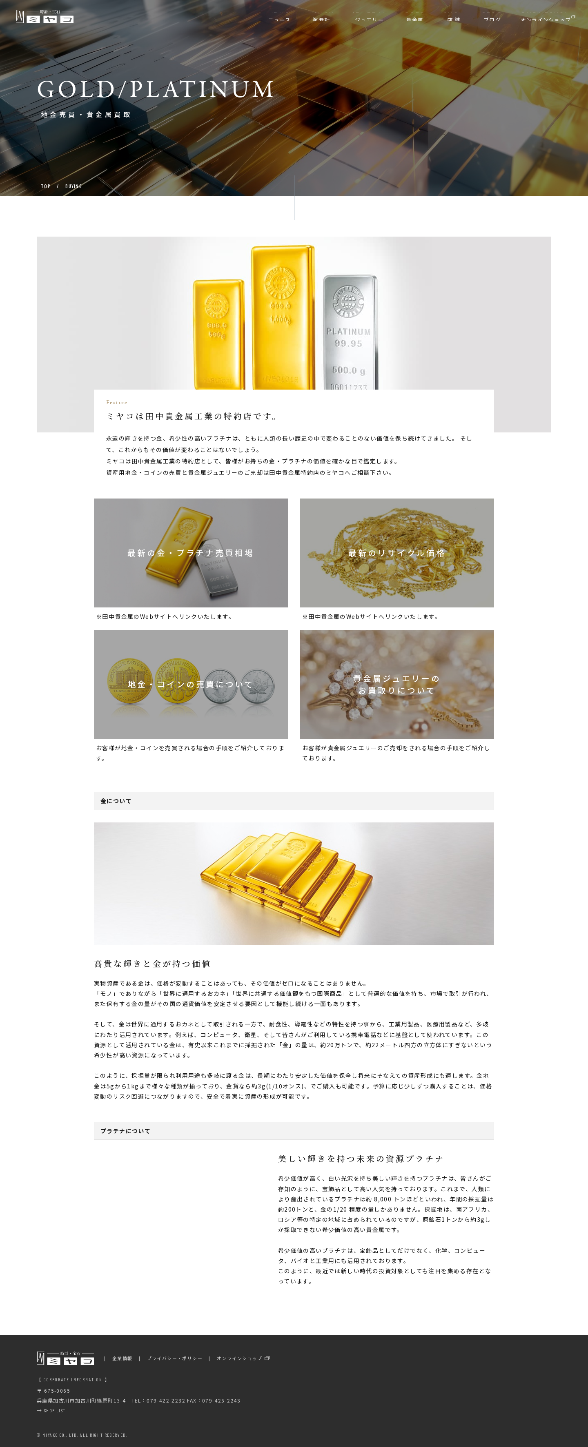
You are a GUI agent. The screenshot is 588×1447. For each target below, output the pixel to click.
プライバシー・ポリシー (175, 1358)
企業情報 (122, 1358)
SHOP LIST (55, 1410)
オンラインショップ (240, 1358)
